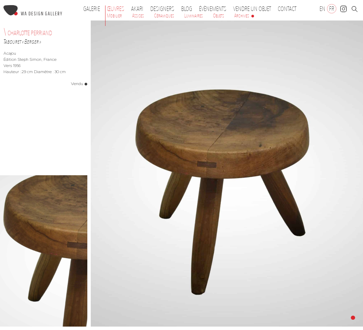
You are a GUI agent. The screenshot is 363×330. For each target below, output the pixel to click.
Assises (138, 15)
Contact (287, 8)
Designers (164, 8)
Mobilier (114, 15)
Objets (218, 15)
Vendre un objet (252, 8)
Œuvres (117, 8)
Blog (186, 8)
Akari (137, 8)
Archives (241, 15)
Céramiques (164, 15)
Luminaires (193, 15)
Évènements (214, 8)
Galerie (91, 8)
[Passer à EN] (322, 8)
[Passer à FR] (331, 8)
